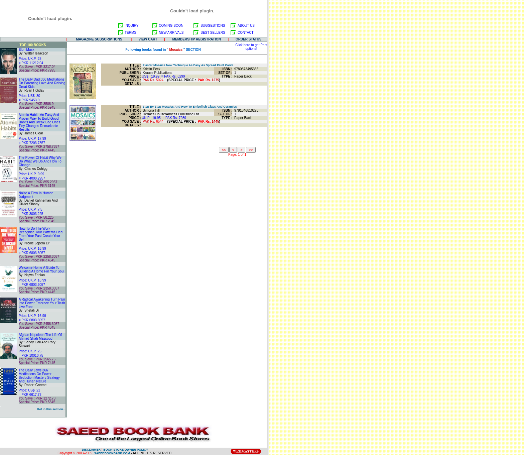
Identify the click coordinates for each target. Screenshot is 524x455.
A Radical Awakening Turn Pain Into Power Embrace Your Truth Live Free (42, 303)
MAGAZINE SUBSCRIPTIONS (99, 39)
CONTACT (246, 32)
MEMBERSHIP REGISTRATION (196, 39)
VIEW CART (148, 39)
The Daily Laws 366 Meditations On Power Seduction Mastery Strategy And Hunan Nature (39, 375)
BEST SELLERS (213, 32)
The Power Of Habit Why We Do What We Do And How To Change (40, 161)
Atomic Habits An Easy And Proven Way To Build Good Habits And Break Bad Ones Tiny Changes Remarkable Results (39, 122)
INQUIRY (132, 25)
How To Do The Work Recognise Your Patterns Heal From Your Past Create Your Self (41, 234)
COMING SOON (171, 25)
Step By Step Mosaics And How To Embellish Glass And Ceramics (189, 106)
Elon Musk (26, 49)
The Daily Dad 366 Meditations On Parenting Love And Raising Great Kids (42, 83)
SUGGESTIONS (213, 25)
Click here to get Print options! (251, 46)
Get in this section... (51, 409)
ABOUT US (246, 25)
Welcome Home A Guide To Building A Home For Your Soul (41, 269)
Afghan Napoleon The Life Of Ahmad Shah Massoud (40, 336)
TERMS (130, 32)
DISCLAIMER (91, 449)
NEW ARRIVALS (171, 32)
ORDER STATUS (248, 39)
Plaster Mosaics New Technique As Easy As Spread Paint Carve (187, 65)
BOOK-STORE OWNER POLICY (125, 449)
